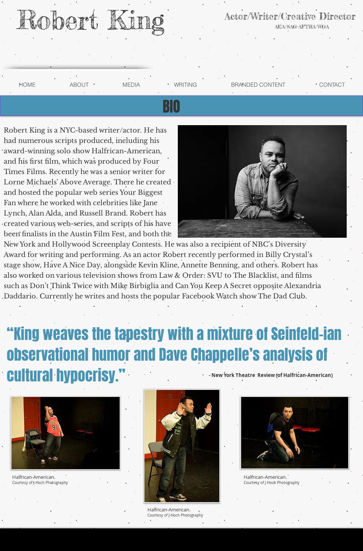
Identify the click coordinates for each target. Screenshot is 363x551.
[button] (78, 84)
